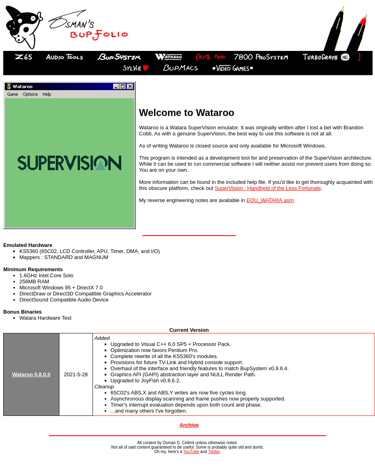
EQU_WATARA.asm (270, 200)
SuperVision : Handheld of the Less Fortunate (268, 188)
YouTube (191, 451)
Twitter (214, 451)
